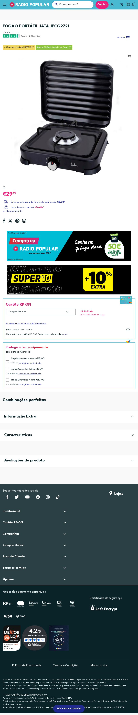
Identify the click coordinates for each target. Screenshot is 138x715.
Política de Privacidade (26, 665)
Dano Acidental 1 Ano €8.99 (27, 369)
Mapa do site (99, 665)
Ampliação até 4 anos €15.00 (28, 359)
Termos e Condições (66, 665)
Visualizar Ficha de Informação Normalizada (26, 324)
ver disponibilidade (12, 211)
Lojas (116, 494)
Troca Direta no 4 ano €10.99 (27, 380)
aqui (65, 335)
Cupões (102, 4)
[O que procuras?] (72, 4)
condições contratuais (29, 363)
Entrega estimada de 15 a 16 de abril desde (38, 202)
